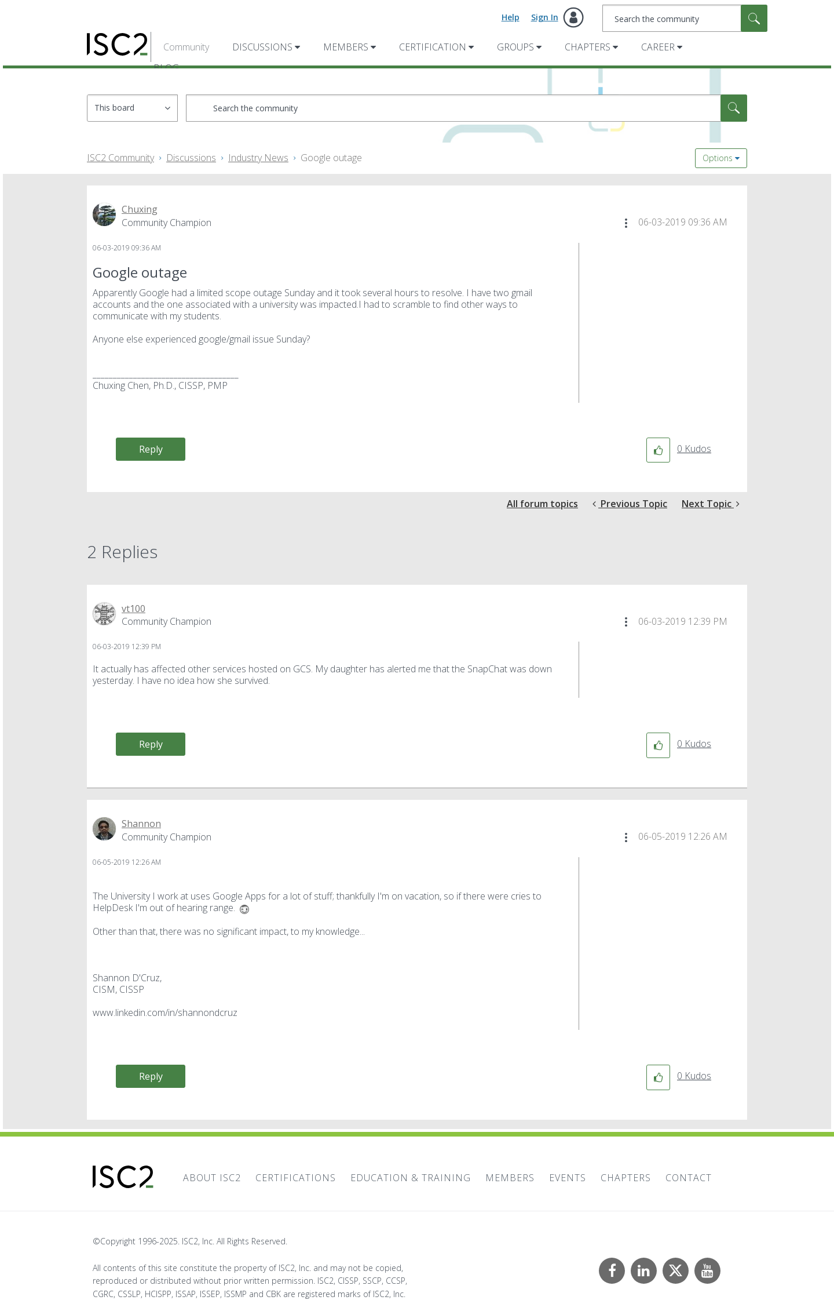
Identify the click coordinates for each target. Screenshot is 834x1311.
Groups (515, 47)
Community (186, 47)
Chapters (587, 47)
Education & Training (410, 1177)
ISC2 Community (120, 157)
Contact (688, 1177)
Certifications (295, 1177)
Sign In (544, 17)
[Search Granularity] (132, 108)
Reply (151, 449)
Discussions (262, 47)
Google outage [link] (331, 157)
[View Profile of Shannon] (141, 823)
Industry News (258, 157)
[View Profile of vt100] (133, 608)
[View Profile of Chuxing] (140, 209)
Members (345, 47)
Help (511, 17)
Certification (432, 47)
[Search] (684, 18)
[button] (626, 223)
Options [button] (718, 157)
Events (567, 1177)
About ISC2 (212, 1177)
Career (658, 47)
